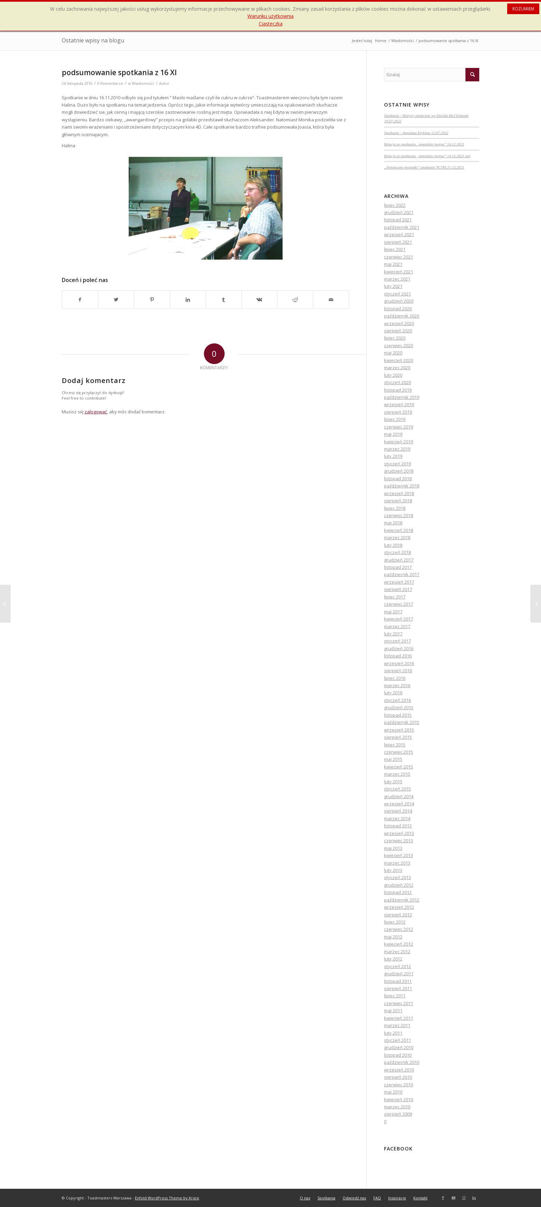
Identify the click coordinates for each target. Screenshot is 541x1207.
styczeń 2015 (397, 789)
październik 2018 (401, 486)
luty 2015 (393, 781)
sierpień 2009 (398, 1114)
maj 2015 (393, 759)
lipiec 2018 (394, 508)
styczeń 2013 (397, 877)
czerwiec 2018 (398, 515)
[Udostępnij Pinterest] (152, 300)
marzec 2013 (397, 863)
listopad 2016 (398, 656)
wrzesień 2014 (399, 804)
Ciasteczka (271, 23)
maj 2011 (393, 1010)
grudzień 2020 (398, 301)
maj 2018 (393, 523)
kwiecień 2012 (398, 944)
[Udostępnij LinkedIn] (188, 300)
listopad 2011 (398, 981)
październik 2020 (401, 316)
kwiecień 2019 (398, 442)
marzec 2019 (397, 449)
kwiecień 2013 (398, 855)
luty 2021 (393, 286)
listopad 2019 (398, 390)
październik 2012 (401, 900)
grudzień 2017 (398, 560)
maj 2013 (393, 848)
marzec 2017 (397, 626)
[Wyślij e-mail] (331, 300)
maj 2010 (393, 1092)
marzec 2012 (397, 951)
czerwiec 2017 (398, 604)
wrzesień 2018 (399, 493)
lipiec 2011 (394, 996)
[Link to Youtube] (453, 1198)
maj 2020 (393, 353)
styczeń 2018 (397, 552)
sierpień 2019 (398, 412)
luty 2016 (393, 693)
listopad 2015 (398, 715)
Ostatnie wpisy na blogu (93, 40)
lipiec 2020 (394, 338)
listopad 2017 (398, 567)
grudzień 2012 (398, 885)
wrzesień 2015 (399, 730)
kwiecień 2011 (398, 1018)
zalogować (96, 412)
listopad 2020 (398, 308)
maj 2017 (393, 611)
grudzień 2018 (398, 471)
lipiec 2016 (394, 678)
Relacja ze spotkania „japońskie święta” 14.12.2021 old (427, 156)
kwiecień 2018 (398, 530)
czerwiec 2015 (398, 752)
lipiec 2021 (394, 249)
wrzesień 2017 (399, 582)
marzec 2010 (397, 1107)
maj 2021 (393, 264)
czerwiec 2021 (398, 257)
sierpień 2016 (398, 670)
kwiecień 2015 (398, 767)
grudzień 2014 (398, 796)
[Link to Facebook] (443, 1198)
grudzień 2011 (398, 973)
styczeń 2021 (397, 294)
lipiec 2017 (394, 597)
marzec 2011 (397, 1025)
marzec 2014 (397, 818)
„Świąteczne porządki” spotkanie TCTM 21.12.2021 (424, 167)
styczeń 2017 (397, 641)
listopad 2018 (398, 478)
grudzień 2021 (398, 212)
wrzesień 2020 (399, 323)
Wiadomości (143, 83)
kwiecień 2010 (398, 1099)
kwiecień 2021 (398, 272)
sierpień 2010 (398, 1077)
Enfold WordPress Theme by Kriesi (167, 1197)
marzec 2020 (397, 367)
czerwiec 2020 (398, 345)
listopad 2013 (398, 826)
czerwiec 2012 (398, 929)
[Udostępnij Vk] (259, 300)
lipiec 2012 (394, 922)
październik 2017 (401, 574)
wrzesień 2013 (399, 833)
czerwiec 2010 (398, 1085)
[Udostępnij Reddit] (295, 300)
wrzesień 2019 (399, 404)
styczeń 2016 (397, 700)
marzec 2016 (397, 685)
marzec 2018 (397, 537)
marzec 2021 (397, 279)
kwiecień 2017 (398, 619)
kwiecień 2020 (398, 360)
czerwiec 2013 (398, 840)
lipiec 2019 (394, 419)
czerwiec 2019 (398, 427)
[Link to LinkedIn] (474, 1198)
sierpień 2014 (398, 811)
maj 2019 (393, 434)
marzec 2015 (397, 774)
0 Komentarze (110, 83)
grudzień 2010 (398, 1047)
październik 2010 (401, 1062)
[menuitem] (305, 1198)
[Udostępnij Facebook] (80, 300)
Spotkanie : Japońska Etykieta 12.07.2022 (416, 133)
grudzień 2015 (398, 707)
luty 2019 (393, 456)
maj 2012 (393, 937)
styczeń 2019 (397, 464)
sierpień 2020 (398, 331)
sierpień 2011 (398, 988)
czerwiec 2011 (398, 1003)
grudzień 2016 (398, 648)
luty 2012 (393, 959)
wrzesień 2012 (399, 907)
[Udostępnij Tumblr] (224, 300)
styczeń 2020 (397, 382)
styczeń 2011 (397, 1040)
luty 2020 (393, 375)
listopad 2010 (398, 1055)
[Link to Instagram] (464, 1198)
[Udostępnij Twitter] (116, 300)
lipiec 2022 (394, 205)
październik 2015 (401, 722)
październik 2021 (401, 227)
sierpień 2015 (398, 737)
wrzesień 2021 (399, 234)
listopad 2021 (398, 220)
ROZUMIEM (523, 9)
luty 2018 (393, 545)
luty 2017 (393, 634)
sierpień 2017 (398, 589)
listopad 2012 (398, 892)
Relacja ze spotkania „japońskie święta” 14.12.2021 (424, 144)
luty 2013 (393, 870)
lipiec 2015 (394, 745)
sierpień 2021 (398, 242)
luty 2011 (393, 1033)
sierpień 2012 (398, 915)
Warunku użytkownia (270, 16)
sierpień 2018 (398, 500)
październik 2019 (401, 397)
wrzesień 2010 (399, 1070)
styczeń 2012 (397, 966)
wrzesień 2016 (399, 663)
